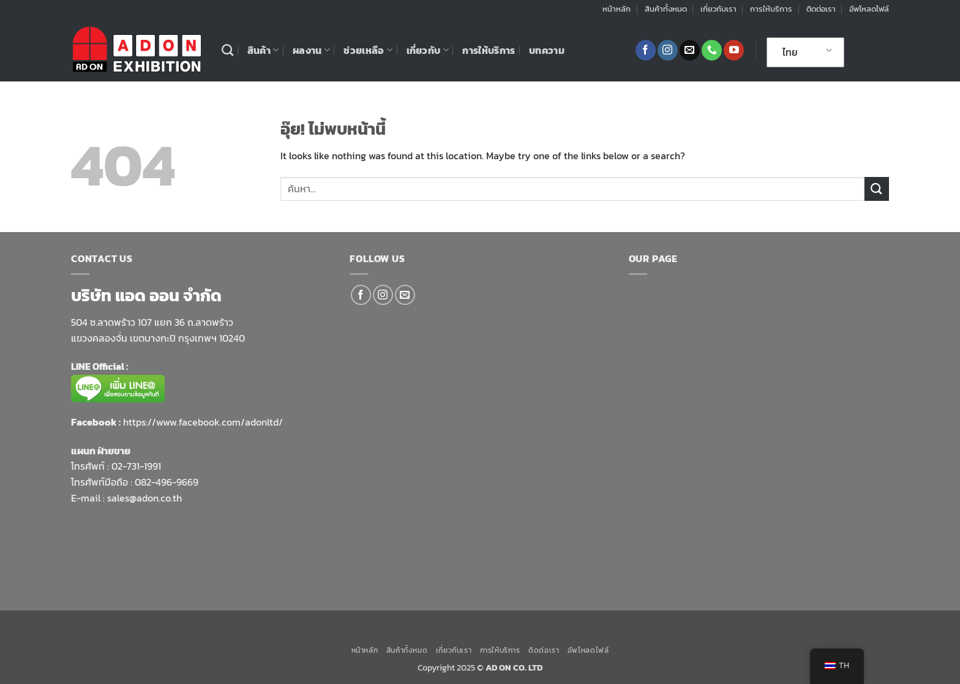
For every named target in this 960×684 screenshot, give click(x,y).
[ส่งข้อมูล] (876, 189)
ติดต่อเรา (821, 9)
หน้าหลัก (616, 9)
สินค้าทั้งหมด (666, 9)
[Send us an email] (690, 50)
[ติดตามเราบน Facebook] (646, 50)
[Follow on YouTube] (734, 50)
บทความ (546, 50)
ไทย (790, 52)
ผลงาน (311, 50)
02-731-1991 (136, 466)
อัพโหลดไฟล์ (869, 9)
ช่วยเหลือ (367, 50)
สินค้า (263, 50)
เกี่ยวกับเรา (718, 9)
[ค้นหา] (227, 50)
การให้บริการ (771, 9)
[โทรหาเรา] (712, 50)
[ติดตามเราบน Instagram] (668, 50)
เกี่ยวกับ (428, 50)
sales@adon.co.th (144, 497)
